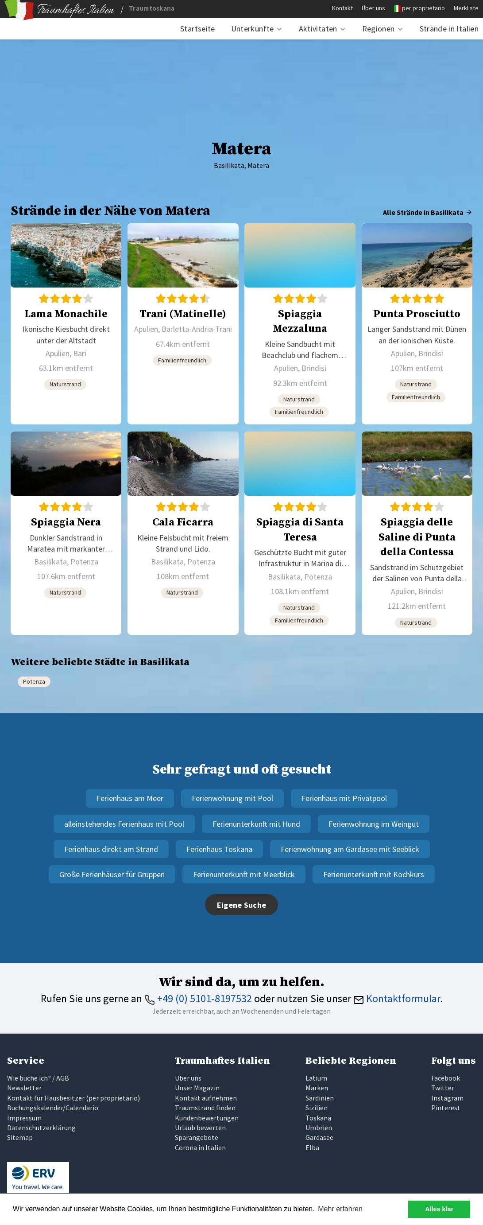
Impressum (24, 1117)
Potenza (34, 681)
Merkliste (466, 8)
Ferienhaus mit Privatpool (344, 798)
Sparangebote (196, 1137)
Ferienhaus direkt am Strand (111, 849)
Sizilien (316, 1107)
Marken (316, 1087)
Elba (312, 1147)
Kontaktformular (396, 998)
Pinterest (445, 1107)
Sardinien (319, 1097)
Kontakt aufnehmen (206, 1097)
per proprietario (423, 8)
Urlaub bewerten (200, 1127)
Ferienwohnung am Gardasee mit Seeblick (350, 849)
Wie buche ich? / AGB (38, 1077)
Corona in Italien (200, 1147)
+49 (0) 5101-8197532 (198, 998)
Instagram (447, 1097)
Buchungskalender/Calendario (52, 1107)
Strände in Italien (449, 28)
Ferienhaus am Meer (130, 798)
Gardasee (319, 1137)
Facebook (445, 1077)
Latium (316, 1077)
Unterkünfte (252, 28)
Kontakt (342, 8)
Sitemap (20, 1137)
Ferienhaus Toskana (219, 849)
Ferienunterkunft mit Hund (256, 824)
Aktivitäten (318, 28)
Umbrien (318, 1127)
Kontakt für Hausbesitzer (46, 1097)
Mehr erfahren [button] (340, 1209)
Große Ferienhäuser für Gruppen (112, 874)
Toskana (318, 1117)
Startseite (197, 28)
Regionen (378, 28)
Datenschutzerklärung (41, 1127)
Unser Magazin (197, 1087)
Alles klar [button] (439, 1209)
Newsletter (24, 1087)
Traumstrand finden (205, 1107)
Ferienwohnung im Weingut (373, 824)
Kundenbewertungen (207, 1117)
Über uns (373, 8)
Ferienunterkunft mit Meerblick (244, 874)
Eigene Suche (242, 905)
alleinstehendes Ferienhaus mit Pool (124, 824)
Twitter (442, 1087)
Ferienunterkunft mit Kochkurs (373, 874)
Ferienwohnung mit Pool (232, 798)
